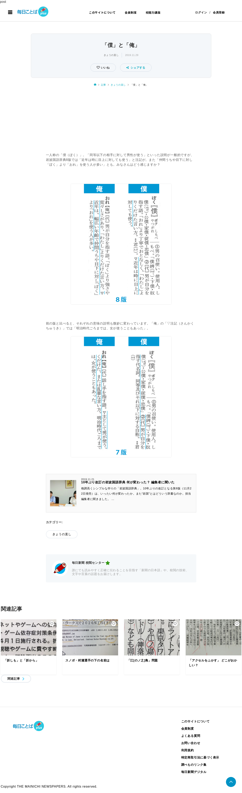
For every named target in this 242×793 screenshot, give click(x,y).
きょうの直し (111, 55)
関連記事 (13, 678)
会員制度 (131, 12)
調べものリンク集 (194, 764)
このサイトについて (102, 12)
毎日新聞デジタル (194, 772)
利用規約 (187, 750)
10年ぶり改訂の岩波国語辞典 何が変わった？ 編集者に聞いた (128, 482)
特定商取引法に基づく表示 (200, 757)
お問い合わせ (190, 743)
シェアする (135, 67)
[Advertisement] (121, 120)
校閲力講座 (153, 12)
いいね (105, 67)
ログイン (201, 12)
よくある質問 (190, 735)
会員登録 (219, 12)
